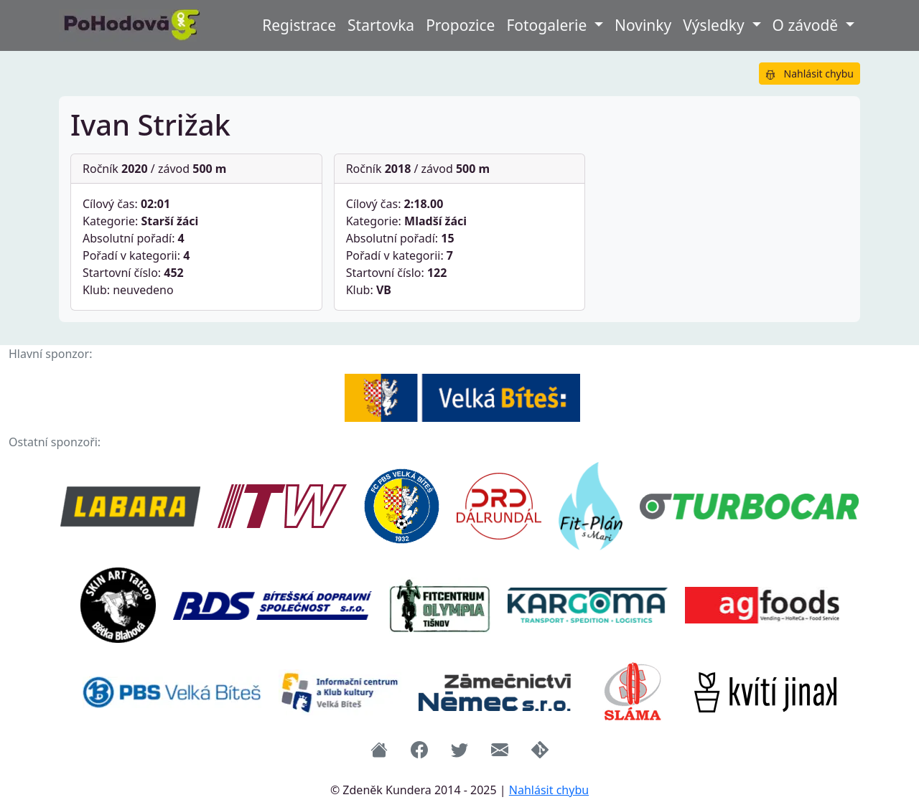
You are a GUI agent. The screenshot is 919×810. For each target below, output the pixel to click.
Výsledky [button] (715, 25)
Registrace (299, 25)
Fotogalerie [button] (548, 25)
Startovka (380, 25)
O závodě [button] (807, 25)
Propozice (460, 25)
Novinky (643, 25)
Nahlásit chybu (809, 73)
